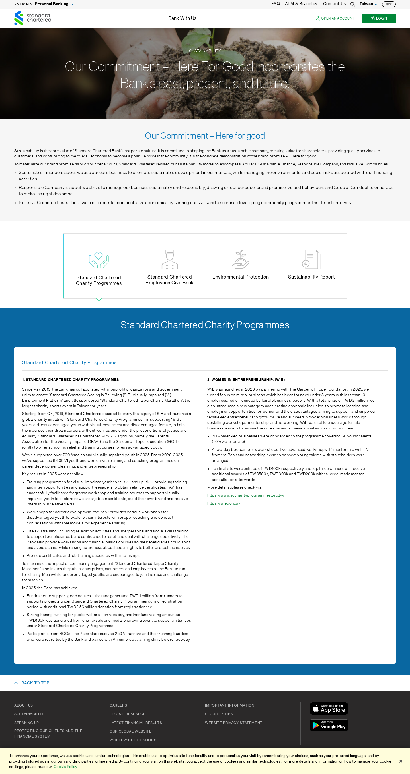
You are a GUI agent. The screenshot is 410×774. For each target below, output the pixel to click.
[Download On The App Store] (330, 709)
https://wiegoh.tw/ (224, 503)
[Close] (401, 764)
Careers (118, 705)
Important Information (229, 705)
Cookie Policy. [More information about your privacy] (66, 770)
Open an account (334, 18)
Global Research (128, 714)
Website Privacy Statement (234, 723)
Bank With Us (182, 18)
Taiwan (366, 4)
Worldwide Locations (133, 740)
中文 (389, 4)
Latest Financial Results (136, 723)
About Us (23, 705)
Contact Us (334, 4)
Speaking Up (26, 723)
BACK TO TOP (35, 683)
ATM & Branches (302, 4)
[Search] (352, 4)
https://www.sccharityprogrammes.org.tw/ (246, 495)
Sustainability (29, 714)
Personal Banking (52, 4)
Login (378, 18)
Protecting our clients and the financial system (48, 733)
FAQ (275, 4)
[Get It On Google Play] (330, 726)
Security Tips (219, 714)
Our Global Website (131, 731)
